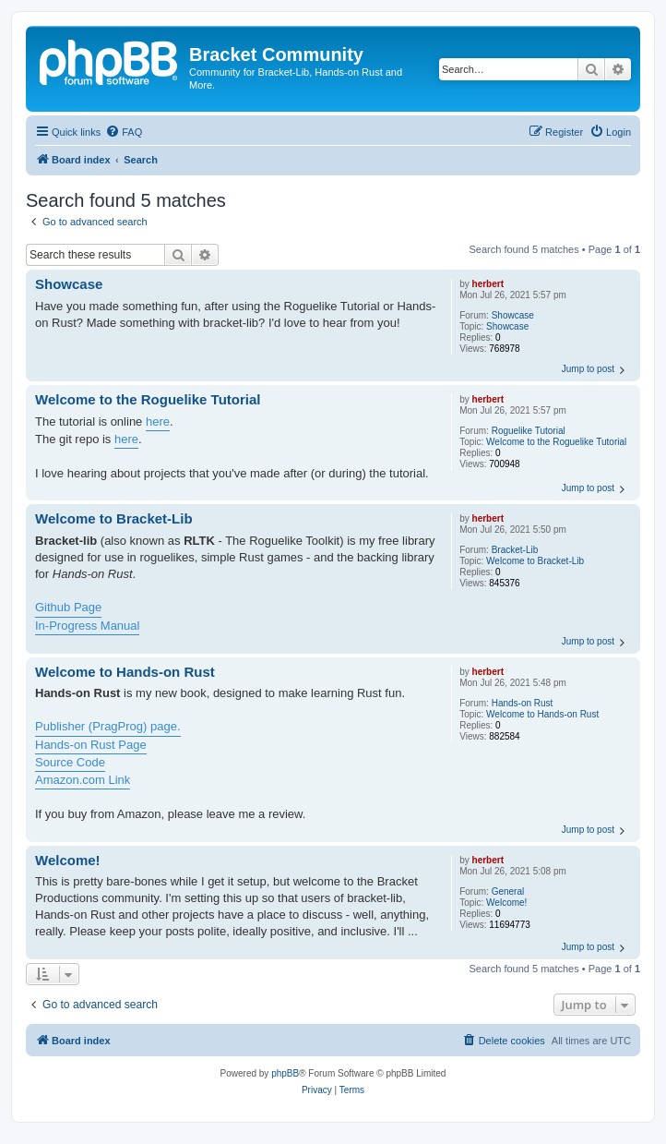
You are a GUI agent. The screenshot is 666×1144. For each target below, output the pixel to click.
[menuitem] (123, 132)
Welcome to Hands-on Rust (542, 714)
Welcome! (506, 902)
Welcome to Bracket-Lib (535, 561)
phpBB (285, 1073)
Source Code (70, 762)
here (158, 421)
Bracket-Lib (515, 550)
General (508, 891)
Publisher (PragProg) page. (108, 726)
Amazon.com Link (82, 780)
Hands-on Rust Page (91, 745)
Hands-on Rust (522, 703)
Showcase (513, 315)
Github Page (68, 607)
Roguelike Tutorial (528, 431)
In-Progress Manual (87, 625)
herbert (488, 284)
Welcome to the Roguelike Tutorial (556, 442)
